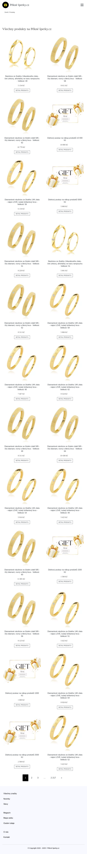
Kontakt (6, 837)
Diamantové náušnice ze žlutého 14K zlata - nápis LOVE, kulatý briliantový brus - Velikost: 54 (22, 510)
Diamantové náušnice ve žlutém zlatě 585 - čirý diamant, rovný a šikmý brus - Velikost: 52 (22, 325)
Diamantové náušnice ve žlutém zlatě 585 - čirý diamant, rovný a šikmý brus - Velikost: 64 (65, 448)
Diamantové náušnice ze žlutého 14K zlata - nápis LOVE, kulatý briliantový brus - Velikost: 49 (64, 510)
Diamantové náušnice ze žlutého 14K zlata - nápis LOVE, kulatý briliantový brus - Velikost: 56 (22, 202)
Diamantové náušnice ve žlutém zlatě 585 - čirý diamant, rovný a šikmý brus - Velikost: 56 (22, 633)
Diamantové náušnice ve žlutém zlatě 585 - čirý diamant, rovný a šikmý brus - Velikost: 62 (22, 140)
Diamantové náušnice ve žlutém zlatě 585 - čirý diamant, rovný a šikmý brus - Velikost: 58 (65, 78)
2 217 (53, 778)
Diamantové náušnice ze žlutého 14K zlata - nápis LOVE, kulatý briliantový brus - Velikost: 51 (64, 633)
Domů (6, 12)
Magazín (6, 813)
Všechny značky (10, 794)
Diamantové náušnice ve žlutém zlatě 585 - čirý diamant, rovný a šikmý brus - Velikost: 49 (22, 448)
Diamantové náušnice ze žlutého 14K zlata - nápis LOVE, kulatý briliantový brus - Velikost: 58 (64, 325)
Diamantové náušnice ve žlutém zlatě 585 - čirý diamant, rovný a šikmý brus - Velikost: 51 (22, 263)
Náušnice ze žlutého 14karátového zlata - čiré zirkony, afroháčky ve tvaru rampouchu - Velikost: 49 (22, 78)
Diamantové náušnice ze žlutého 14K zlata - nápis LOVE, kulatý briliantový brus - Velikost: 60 (22, 387)
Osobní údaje (8, 823)
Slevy (5, 804)
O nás (5, 832)
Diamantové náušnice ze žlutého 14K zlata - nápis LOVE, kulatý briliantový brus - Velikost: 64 (64, 695)
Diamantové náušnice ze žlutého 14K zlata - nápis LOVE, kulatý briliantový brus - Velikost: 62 (64, 387)
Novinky (6, 799)
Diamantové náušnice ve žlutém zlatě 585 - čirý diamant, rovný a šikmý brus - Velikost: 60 (22, 572)
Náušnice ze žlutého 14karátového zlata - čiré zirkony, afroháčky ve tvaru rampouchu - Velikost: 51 (64, 263)
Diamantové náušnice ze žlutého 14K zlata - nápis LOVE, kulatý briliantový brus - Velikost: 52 (64, 757)
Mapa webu (8, 818)
